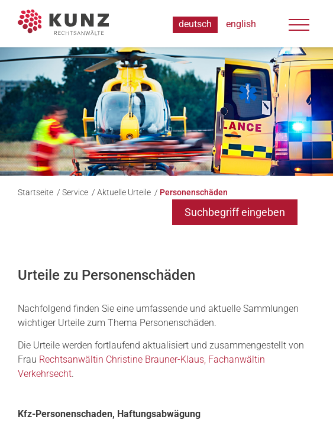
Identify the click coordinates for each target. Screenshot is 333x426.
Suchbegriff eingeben (235, 212)
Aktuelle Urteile (125, 192)
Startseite (36, 192)
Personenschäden (194, 192)
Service (76, 192)
